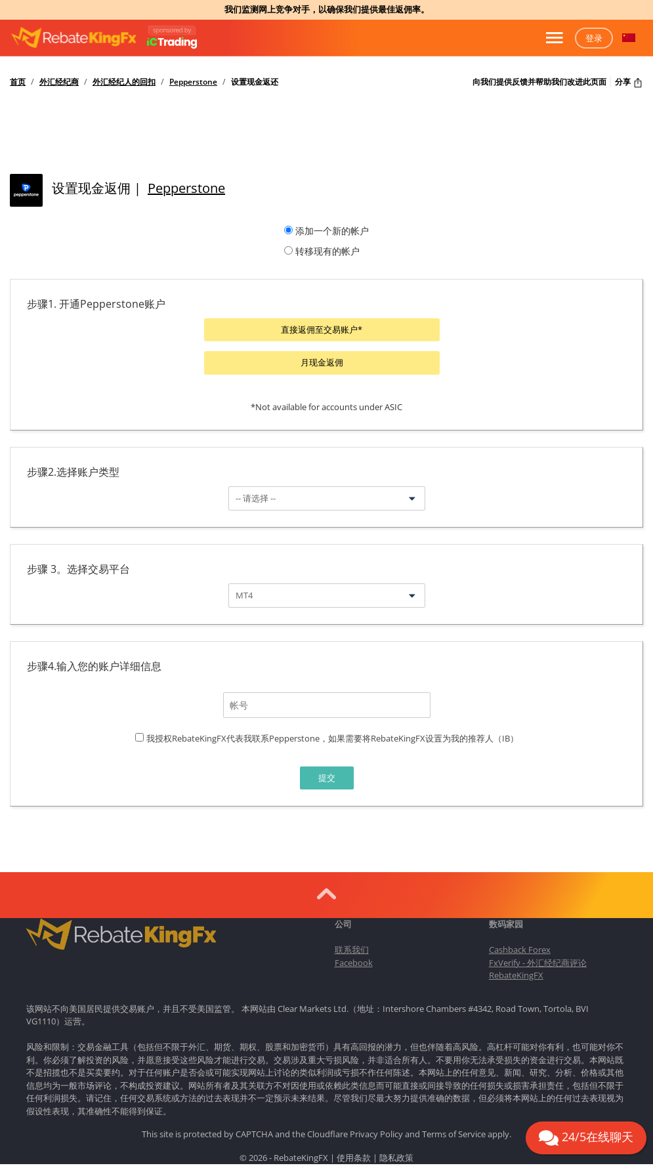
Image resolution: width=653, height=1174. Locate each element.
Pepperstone (193, 82)
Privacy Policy (376, 1133)
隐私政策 (396, 1156)
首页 (18, 82)
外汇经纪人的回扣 (124, 82)
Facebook (354, 961)
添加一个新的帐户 (332, 230)
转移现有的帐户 (327, 251)
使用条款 (354, 1156)
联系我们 (352, 948)
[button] (628, 38)
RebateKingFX (516, 974)
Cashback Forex (520, 948)
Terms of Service (454, 1133)
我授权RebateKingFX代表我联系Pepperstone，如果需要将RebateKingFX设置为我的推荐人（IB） (332, 737)
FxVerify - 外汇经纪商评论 (538, 961)
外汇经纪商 (59, 82)
